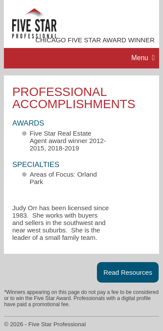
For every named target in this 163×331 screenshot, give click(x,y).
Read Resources (127, 272)
